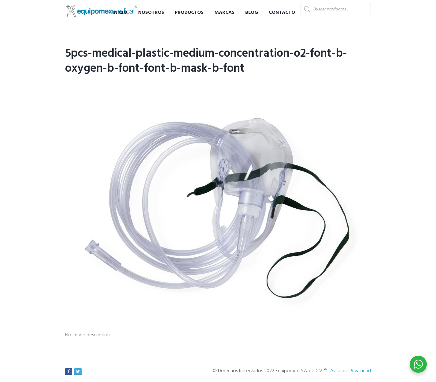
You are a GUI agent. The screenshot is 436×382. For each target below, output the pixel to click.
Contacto (282, 13)
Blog (251, 13)
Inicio (120, 13)
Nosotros (151, 13)
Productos (189, 13)
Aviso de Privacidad (350, 371)
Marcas (224, 13)
